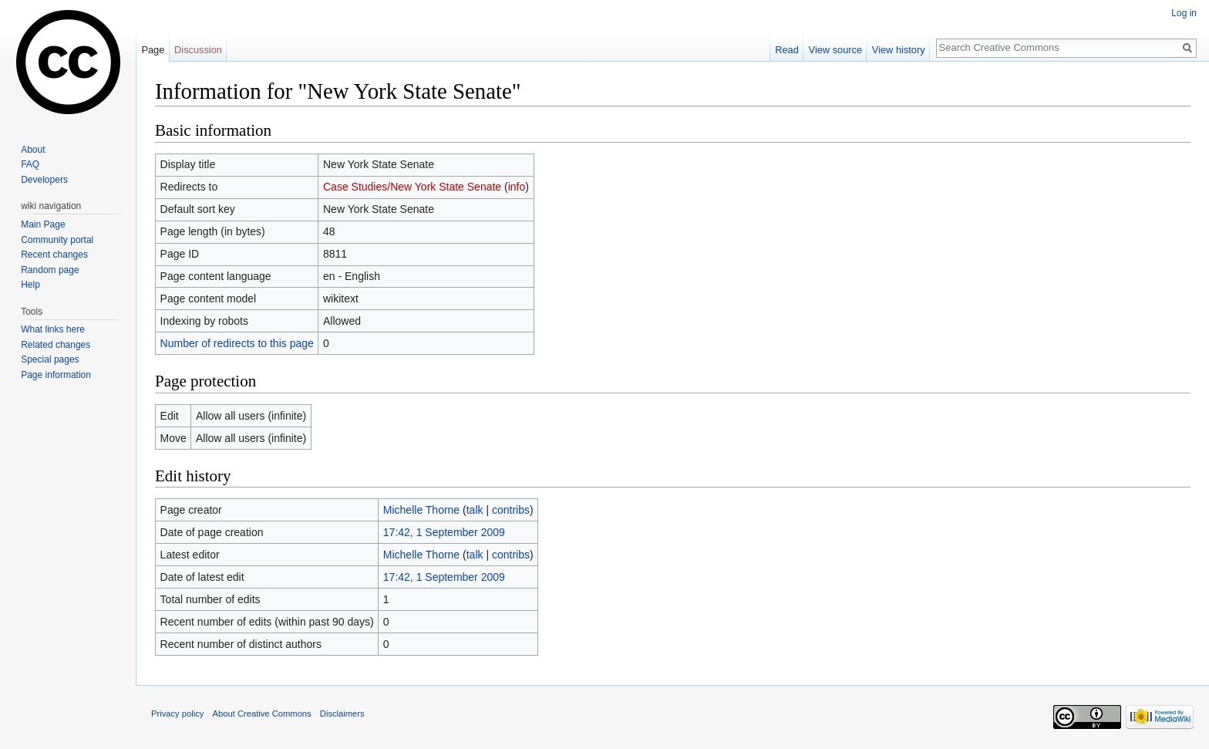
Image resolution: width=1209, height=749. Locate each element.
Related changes (55, 344)
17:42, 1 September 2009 (444, 532)
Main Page (43, 224)
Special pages (50, 359)
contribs (511, 510)
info (517, 187)
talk (474, 510)
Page (152, 50)
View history (898, 50)
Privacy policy (177, 713)
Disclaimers (342, 713)
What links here (53, 329)
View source (835, 50)
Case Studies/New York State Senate (412, 187)
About (33, 149)
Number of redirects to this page (237, 343)
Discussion (198, 50)
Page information (56, 374)
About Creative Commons (262, 713)
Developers (44, 179)
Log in (1184, 13)
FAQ (30, 164)
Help (30, 284)
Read (787, 50)
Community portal (57, 239)
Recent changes (54, 254)
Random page (50, 270)
